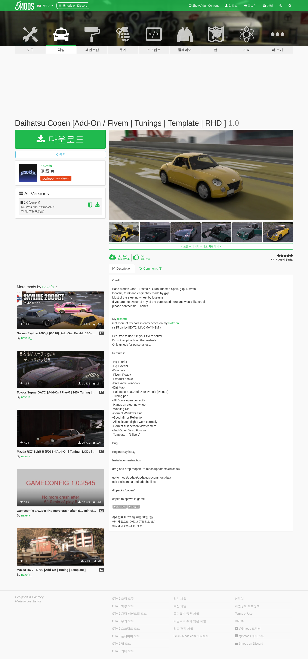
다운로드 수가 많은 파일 (189, 621)
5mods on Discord (249, 643)
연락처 (239, 598)
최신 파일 (179, 598)
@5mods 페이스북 (249, 636)
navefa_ (47, 166)
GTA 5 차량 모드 (123, 606)
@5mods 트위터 (248, 628)
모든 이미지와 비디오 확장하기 (201, 246)
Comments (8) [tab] (150, 268)
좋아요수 (145, 259)
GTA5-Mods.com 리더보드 (191, 636)
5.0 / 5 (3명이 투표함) (282, 259)
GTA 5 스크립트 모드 (126, 628)
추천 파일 (179, 606)
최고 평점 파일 (183, 628)
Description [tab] (122, 268)
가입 (268, 5)
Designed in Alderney (29, 597)
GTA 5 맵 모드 (121, 643)
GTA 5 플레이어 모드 (126, 636)
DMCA (239, 621)
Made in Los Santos (28, 601)
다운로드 (60, 139)
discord (122, 319)
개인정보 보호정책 (247, 606)
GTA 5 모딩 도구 (123, 598)
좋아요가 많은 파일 (186, 613)
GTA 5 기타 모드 (123, 651)
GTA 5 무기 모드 (123, 621)
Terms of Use (243, 613)
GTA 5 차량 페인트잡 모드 (129, 613)
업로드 (231, 5)
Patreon (173, 323)
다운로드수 (124, 259)
